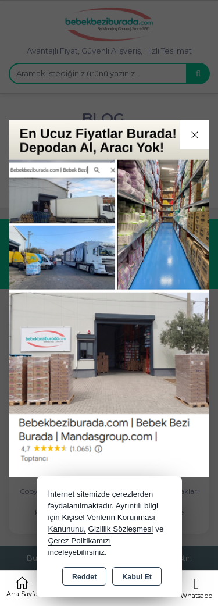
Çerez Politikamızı (80, 540)
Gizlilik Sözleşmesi (120, 529)
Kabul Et (137, 577)
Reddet (84, 577)
